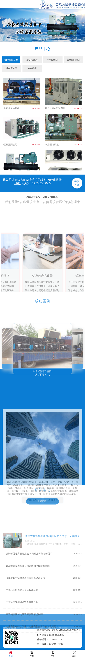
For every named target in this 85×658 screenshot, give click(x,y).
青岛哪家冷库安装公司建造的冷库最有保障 (28, 635)
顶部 (74, 653)
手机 (53, 653)
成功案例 (42, 297)
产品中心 (42, 48)
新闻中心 (42, 486)
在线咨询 (76, 183)
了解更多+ (42, 570)
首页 (11, 653)
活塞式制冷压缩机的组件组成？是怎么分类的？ (52, 605)
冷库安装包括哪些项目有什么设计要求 (25, 647)
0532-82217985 (41, 183)
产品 (32, 653)
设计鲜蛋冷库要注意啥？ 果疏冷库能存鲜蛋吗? (29, 623)
